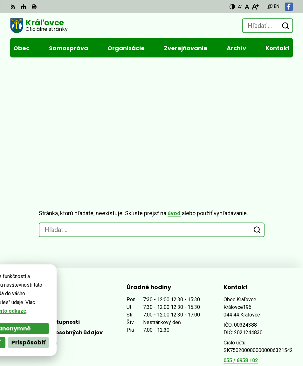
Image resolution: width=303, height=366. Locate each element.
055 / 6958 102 (241, 240)
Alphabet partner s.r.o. (97, 332)
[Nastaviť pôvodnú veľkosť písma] (247, 6)
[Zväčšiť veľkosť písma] (255, 6)
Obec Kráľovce (86, 340)
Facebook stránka (245, 255)
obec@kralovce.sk (246, 247)
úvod (174, 92)
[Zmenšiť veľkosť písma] (240, 6)
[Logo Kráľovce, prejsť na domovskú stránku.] (39, 25)
